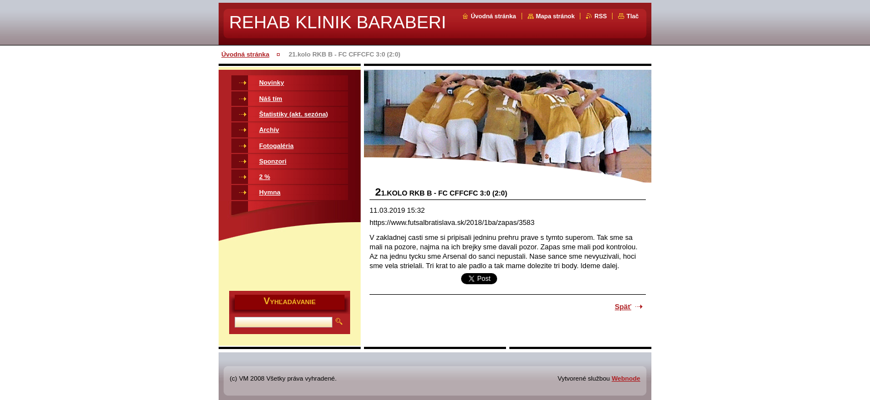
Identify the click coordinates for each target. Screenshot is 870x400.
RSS (600, 16)
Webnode (625, 378)
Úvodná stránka (493, 16)
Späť (623, 306)
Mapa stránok (555, 16)
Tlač (632, 16)
